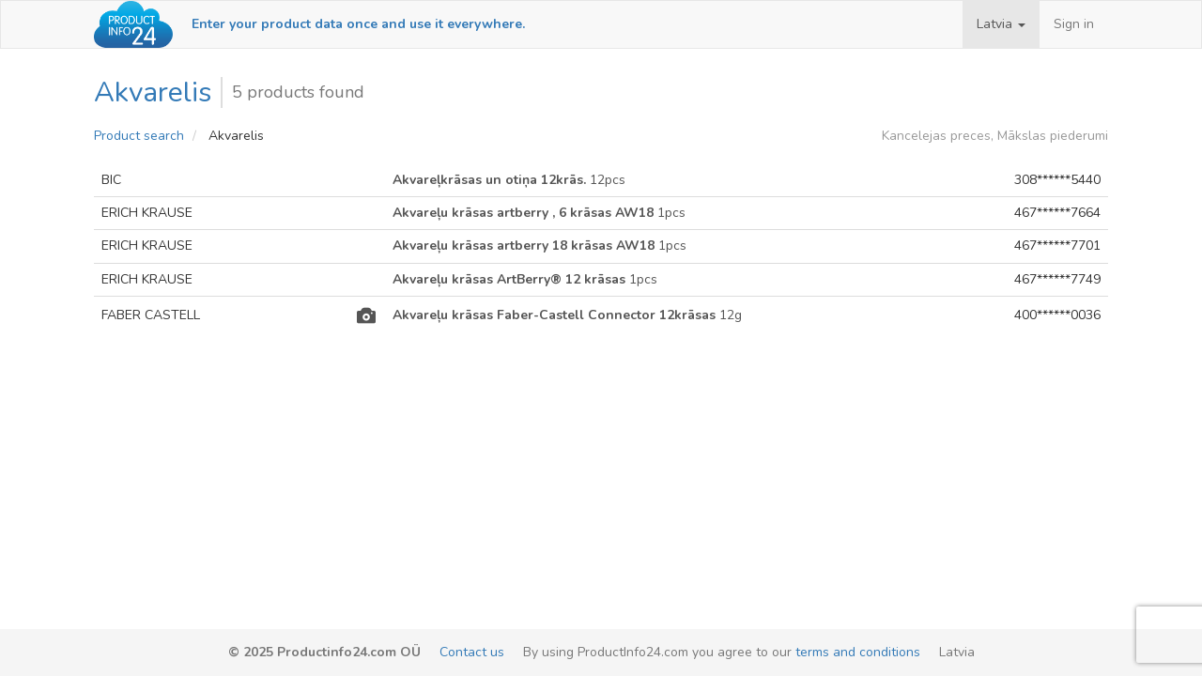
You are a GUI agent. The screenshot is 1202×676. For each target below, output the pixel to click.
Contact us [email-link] (471, 652)
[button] (1001, 24)
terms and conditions (857, 652)
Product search (139, 136)
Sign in (1074, 24)
